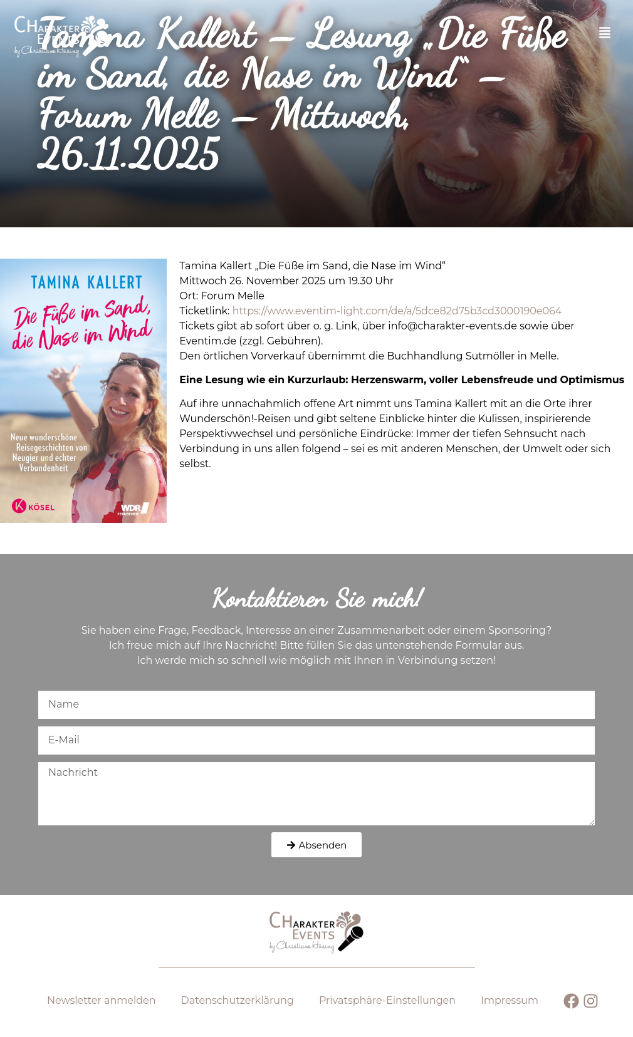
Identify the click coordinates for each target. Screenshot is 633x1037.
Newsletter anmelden (101, 1000)
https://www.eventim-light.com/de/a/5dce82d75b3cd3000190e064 (397, 311)
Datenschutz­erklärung (237, 1000)
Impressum (509, 1000)
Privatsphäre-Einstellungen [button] (387, 1000)
